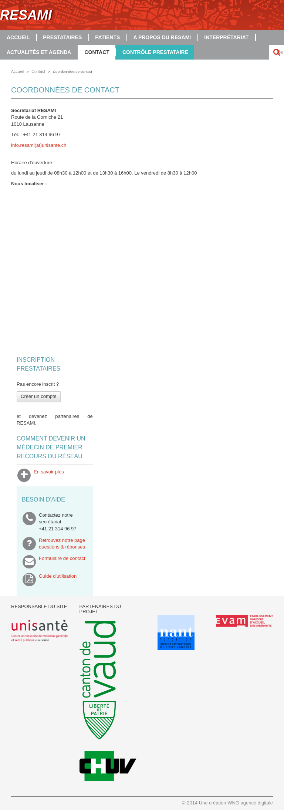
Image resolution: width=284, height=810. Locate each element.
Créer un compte (39, 396)
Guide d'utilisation (58, 579)
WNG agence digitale (250, 803)
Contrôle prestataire (155, 52)
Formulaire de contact (62, 561)
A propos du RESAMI (162, 37)
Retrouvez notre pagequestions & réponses (62, 543)
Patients (107, 37)
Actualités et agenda (39, 52)
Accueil (18, 37)
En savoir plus (49, 475)
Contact (96, 52)
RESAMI (26, 15)
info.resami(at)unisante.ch (39, 145)
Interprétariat (226, 37)
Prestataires (62, 37)
